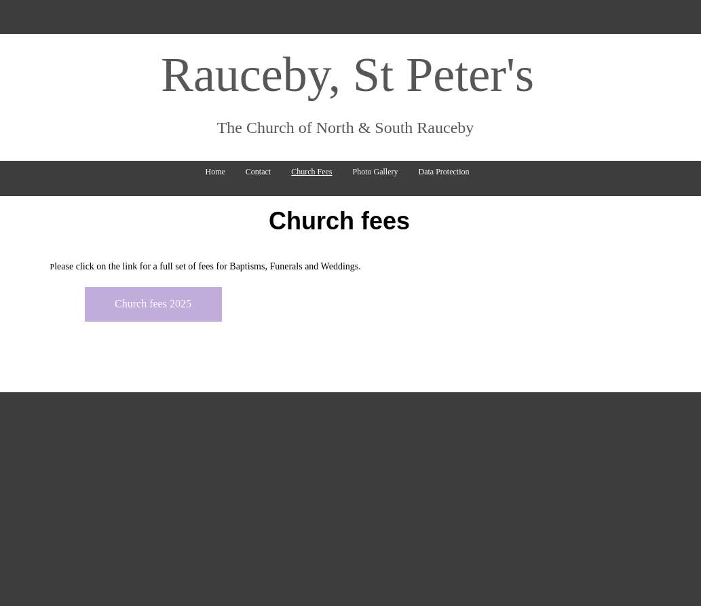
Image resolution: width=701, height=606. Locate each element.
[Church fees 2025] (153, 304)
